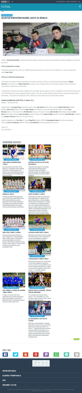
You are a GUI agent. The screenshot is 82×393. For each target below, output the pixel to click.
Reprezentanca (60, 1)
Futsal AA (10, 15)
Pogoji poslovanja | (63, 389)
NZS (79, 1)
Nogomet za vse (9, 385)
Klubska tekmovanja (71, 1)
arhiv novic (76, 339)
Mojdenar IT (43, 390)
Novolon (49, 390)
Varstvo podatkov (71, 389)
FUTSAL (6, 6)
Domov (2, 11)
